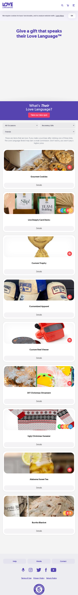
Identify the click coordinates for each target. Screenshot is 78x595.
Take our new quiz (39, 115)
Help (15, 561)
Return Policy (51, 578)
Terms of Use (26, 578)
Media (39, 561)
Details (39, 185)
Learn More (60, 16)
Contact (63, 561)
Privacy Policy (38, 578)
